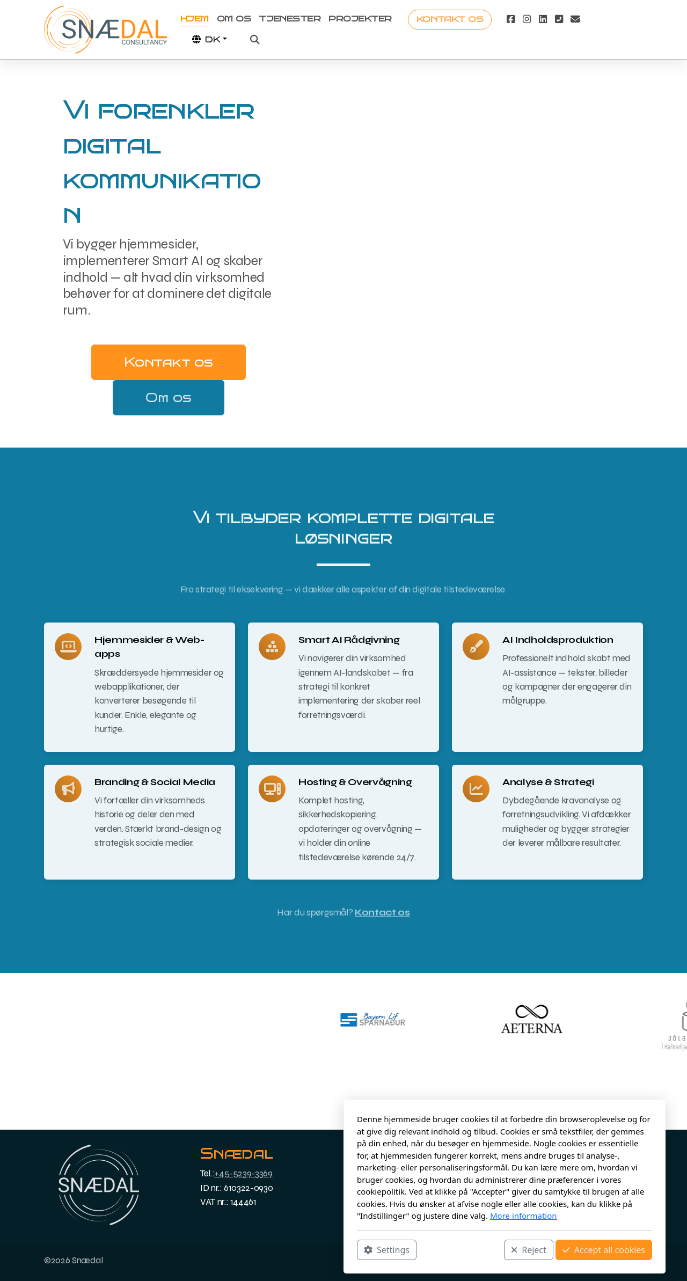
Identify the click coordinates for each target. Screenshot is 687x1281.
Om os (168, 397)
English (542, 1188)
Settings (226, 1249)
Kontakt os (168, 362)
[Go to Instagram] (526, 19)
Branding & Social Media (154, 782)
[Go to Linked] (543, 19)
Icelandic (546, 1164)
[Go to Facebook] (510, 19)
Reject (367, 1249)
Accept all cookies (442, 1249)
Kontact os (382, 917)
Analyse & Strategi (548, 782)
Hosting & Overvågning (355, 782)
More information (362, 1215)
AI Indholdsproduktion (557, 640)
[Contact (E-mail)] (575, 19)
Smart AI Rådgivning (348, 640)
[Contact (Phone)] (559, 19)
